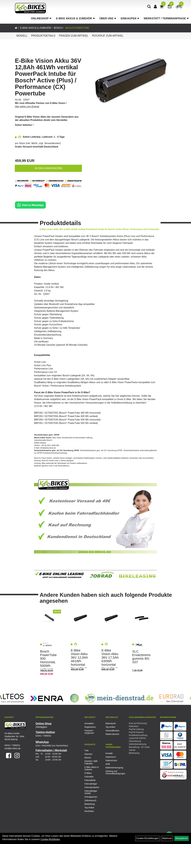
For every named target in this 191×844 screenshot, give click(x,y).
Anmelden (89, 723)
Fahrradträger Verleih (90, 792)
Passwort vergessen (89, 731)
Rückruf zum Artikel (108, 35)
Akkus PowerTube (77, 28)
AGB (107, 764)
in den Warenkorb (48, 168)
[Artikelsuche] (149, 7)
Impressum (110, 757)
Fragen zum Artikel (73, 35)
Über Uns (107, 18)
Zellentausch (90, 800)
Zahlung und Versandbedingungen (112, 772)
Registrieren (90, 727)
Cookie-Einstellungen (147, 838)
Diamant (88, 754)
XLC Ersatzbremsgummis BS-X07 (141, 657)
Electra (87, 757)
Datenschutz (111, 760)
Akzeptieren (181, 838)
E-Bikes (88, 773)
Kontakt (109, 753)
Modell (21, 35)
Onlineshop (41, 18)
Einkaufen (130, 18)
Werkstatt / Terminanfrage (166, 18)
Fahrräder (89, 776)
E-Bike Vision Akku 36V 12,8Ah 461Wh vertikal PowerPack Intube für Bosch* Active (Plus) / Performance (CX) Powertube (48, 77)
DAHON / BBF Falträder (91, 762)
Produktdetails (43, 35)
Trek (86, 750)
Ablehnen (167, 838)
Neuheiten (89, 811)
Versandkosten (52, 143)
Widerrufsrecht (112, 734)
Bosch (58, 28)
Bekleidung (89, 804)
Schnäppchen (90, 797)
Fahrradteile (90, 780)
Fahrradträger (90, 784)
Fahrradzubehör (91, 787)
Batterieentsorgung (112, 767)
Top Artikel (110, 727)
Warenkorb (110, 723)
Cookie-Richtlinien (50, 839)
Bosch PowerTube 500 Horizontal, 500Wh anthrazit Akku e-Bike (48, 662)
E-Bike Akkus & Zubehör (75, 18)
